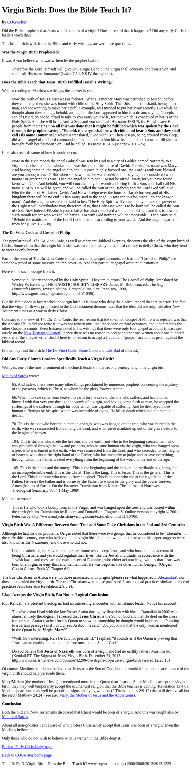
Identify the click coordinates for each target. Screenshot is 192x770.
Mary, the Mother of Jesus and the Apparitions (96, 695)
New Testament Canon (42, 333)
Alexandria (167, 577)
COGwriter (17, 22)
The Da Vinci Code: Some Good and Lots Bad (83, 350)
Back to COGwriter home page (27, 755)
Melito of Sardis (15, 376)
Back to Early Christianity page (27, 747)
